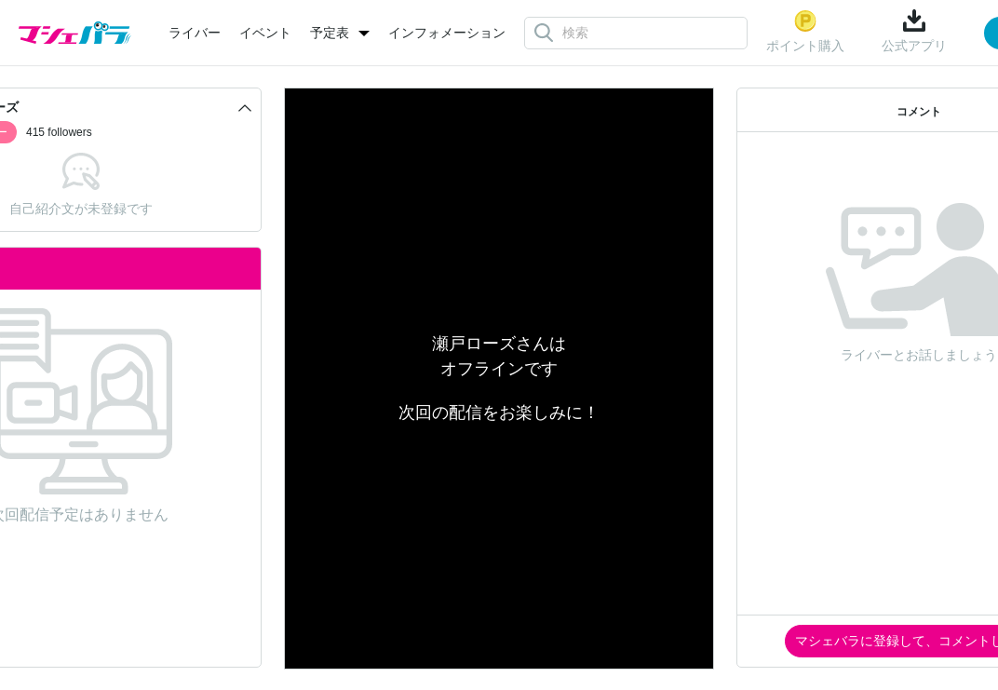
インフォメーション (447, 32)
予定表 (329, 32)
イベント (265, 32)
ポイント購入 (805, 31)
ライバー (195, 32)
